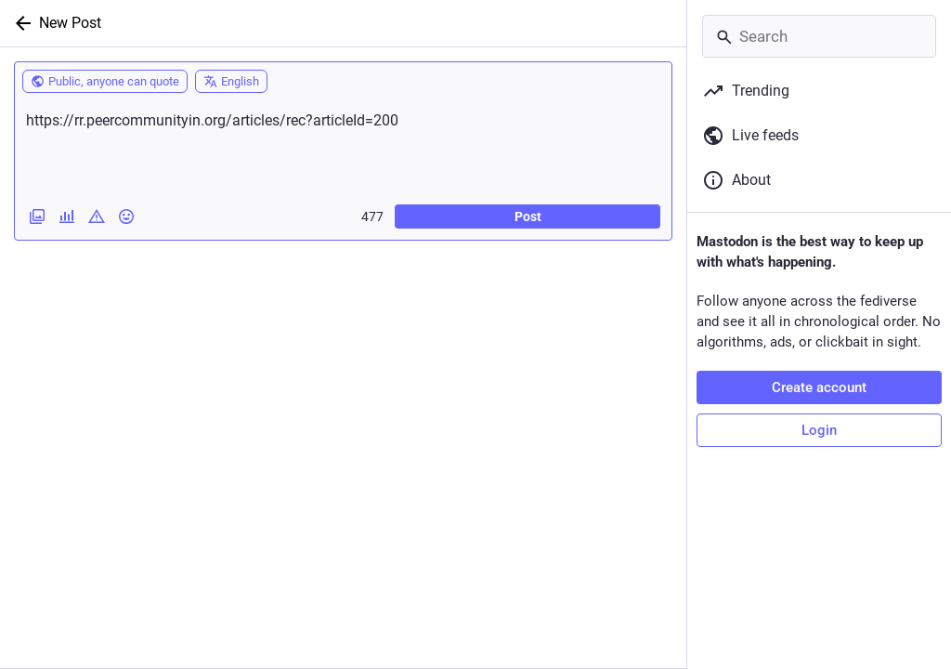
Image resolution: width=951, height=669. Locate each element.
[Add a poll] (67, 216)
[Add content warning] (96, 216)
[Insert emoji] (126, 216)
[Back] (19, 23)
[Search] (819, 36)
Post (528, 216)
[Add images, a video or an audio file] (37, 216)
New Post (70, 23)
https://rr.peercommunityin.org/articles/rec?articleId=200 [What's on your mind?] (343, 146)
